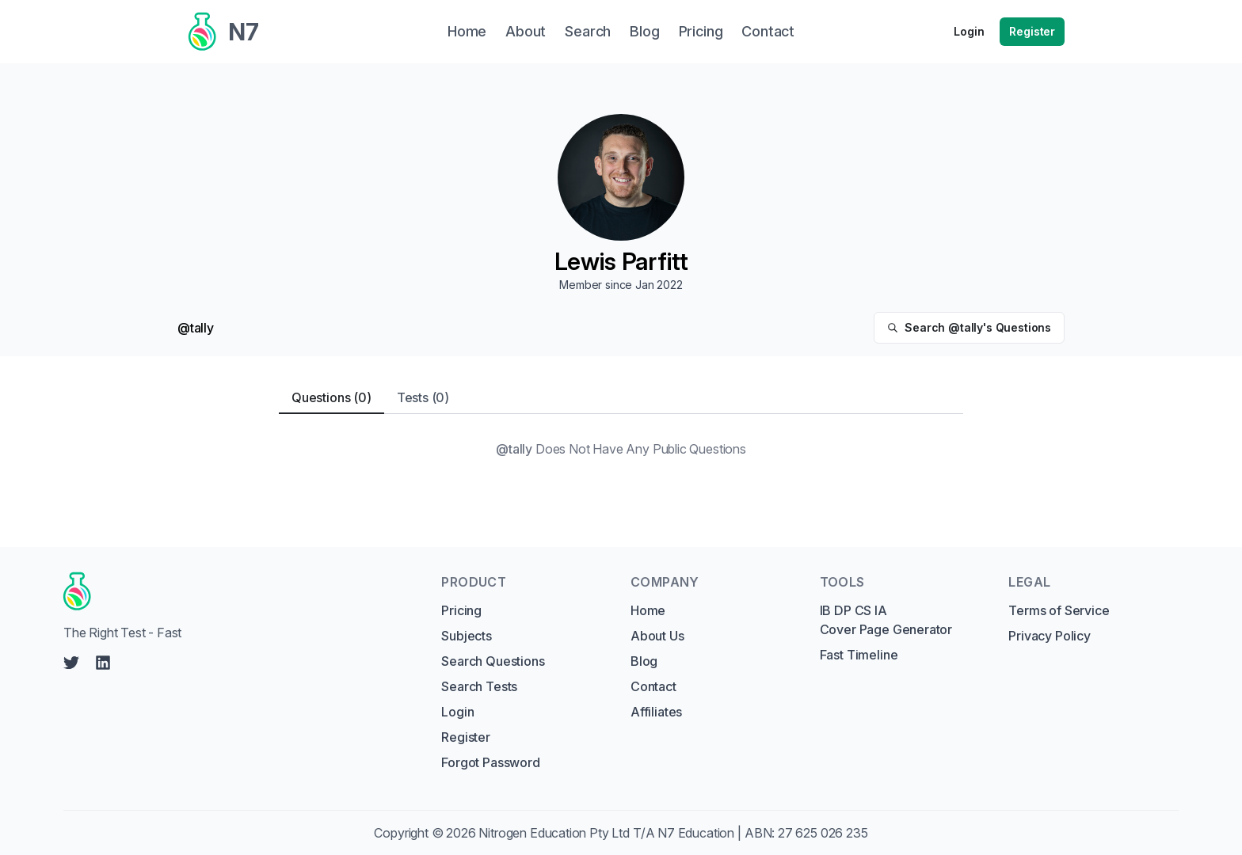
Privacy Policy (1049, 636)
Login (969, 31)
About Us (657, 636)
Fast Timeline (859, 655)
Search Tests (479, 686)
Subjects (466, 636)
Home (648, 610)
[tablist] (621, 398)
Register (1032, 31)
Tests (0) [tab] (423, 397)
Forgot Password (490, 762)
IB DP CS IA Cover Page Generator (886, 619)
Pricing (461, 610)
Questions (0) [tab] (331, 397)
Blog (644, 661)
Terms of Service (1058, 610)
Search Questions (492, 661)
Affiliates (656, 712)
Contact (653, 686)
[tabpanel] (621, 449)
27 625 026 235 (823, 833)
